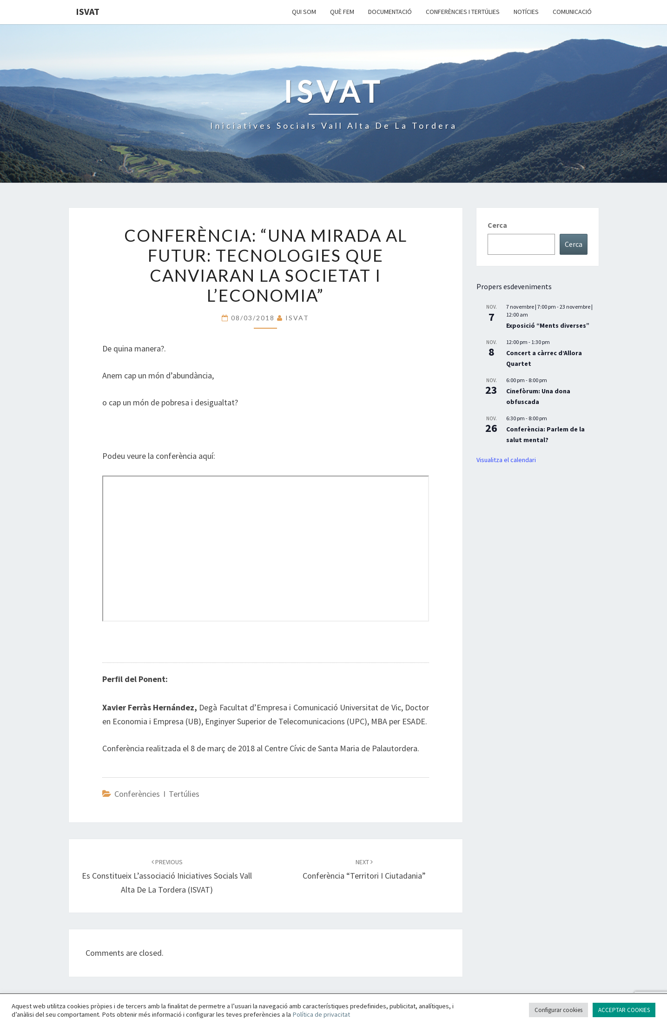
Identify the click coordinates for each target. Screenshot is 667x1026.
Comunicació (572, 11)
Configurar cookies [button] (558, 1010)
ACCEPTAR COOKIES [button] (624, 1010)
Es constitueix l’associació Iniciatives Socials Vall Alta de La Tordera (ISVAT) (167, 876)
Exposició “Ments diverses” (547, 325)
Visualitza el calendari (506, 460)
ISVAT (87, 11)
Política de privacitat (321, 1014)
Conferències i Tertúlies (463, 11)
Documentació (390, 11)
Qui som (304, 11)
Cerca (497, 225)
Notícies (526, 11)
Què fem (342, 11)
